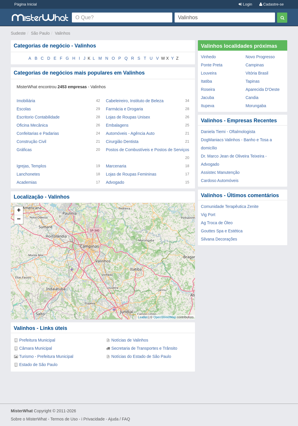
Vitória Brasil (257, 73)
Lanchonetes (28, 174)
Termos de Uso (64, 419)
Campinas (255, 65)
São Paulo (40, 33)
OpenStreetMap (164, 317)
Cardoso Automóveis (219, 180)
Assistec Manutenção (220, 172)
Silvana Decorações (219, 239)
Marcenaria (116, 166)
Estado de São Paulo (38, 364)
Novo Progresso (260, 56)
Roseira (208, 89)
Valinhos (62, 33)
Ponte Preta (211, 65)
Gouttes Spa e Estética (221, 231)
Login (245, 4)
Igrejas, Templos (31, 166)
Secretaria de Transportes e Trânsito (144, 348)
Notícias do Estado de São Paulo (141, 356)
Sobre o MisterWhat (29, 419)
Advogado (115, 182)
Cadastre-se (271, 4)
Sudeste (18, 33)
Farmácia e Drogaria (124, 109)
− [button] (19, 219)
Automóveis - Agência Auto (130, 133)
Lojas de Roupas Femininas (131, 174)
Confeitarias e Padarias (38, 133)
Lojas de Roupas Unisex (128, 117)
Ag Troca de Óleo (217, 222)
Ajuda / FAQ (119, 419)
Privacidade (94, 419)
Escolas (24, 109)
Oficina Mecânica (32, 125)
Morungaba (256, 105)
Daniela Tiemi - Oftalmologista (228, 131)
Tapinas (253, 81)
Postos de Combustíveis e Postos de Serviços (147, 149)
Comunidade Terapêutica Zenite (229, 206)
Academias (27, 182)
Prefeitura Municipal (37, 340)
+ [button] (19, 210)
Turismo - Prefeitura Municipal (46, 356)
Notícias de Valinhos (129, 340)
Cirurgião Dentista (122, 141)
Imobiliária (26, 100)
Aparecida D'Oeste (263, 89)
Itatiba (206, 81)
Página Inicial (25, 4)
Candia (252, 97)
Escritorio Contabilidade (38, 117)
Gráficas (24, 149)
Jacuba (207, 97)
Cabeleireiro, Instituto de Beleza (135, 100)
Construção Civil (31, 141)
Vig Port (208, 214)
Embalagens (117, 125)
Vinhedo (208, 56)
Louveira (209, 73)
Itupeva (207, 105)
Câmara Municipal (35, 348)
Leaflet (143, 317)
